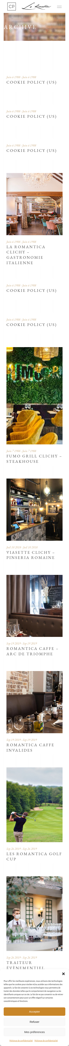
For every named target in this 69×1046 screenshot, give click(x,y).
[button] (63, 974)
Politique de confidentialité (21, 1041)
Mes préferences (34, 1032)
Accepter (34, 1011)
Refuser (34, 1021)
